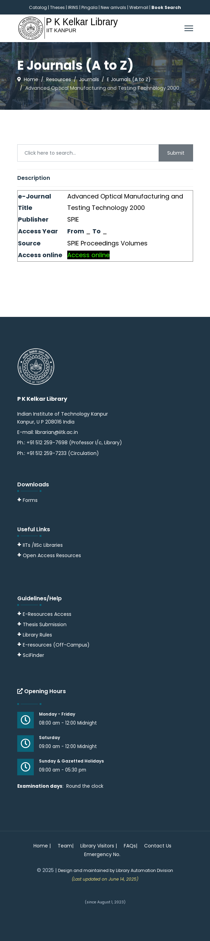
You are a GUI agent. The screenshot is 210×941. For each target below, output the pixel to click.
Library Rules (34, 634)
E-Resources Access (47, 614)
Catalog (38, 7)
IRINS (73, 7)
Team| (65, 845)
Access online (88, 255)
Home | (42, 845)
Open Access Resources (52, 555)
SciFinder (30, 655)
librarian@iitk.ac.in (56, 432)
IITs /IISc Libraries (43, 545)
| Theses (56, 7)
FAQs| (130, 845)
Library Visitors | (98, 845)
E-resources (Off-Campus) (56, 644)
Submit (175, 152)
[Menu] (188, 28)
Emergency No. (102, 854)
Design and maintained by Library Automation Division (115, 870)
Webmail (138, 7)
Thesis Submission (45, 624)
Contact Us (157, 845)
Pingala (89, 7)
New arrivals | (115, 7)
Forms (27, 500)
